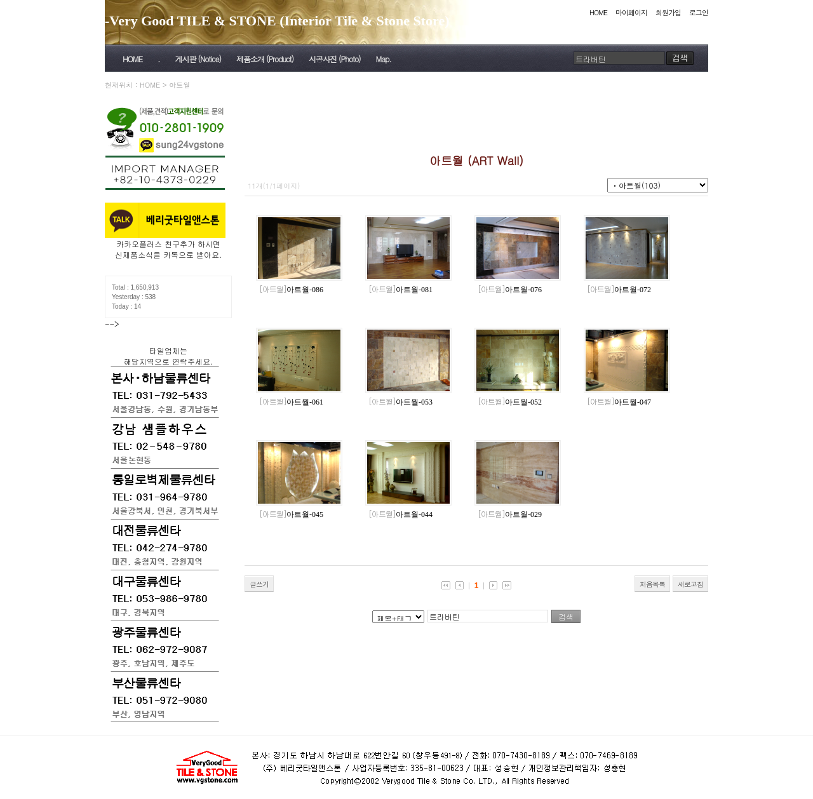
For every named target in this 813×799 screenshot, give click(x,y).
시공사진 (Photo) (335, 58)
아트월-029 (510, 514)
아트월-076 (510, 289)
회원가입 (668, 12)
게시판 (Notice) (197, 58)
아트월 (179, 85)
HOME (598, 12)
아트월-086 (291, 289)
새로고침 (690, 584)
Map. (383, 58)
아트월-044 (400, 514)
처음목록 (652, 584)
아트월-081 (400, 289)
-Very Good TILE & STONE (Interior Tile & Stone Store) (277, 21)
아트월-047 (619, 402)
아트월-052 (510, 402)
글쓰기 (259, 584)
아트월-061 (291, 402)
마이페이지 (631, 12)
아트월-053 (400, 402)
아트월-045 (291, 514)
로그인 (698, 12)
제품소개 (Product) (264, 58)
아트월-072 (619, 289)
